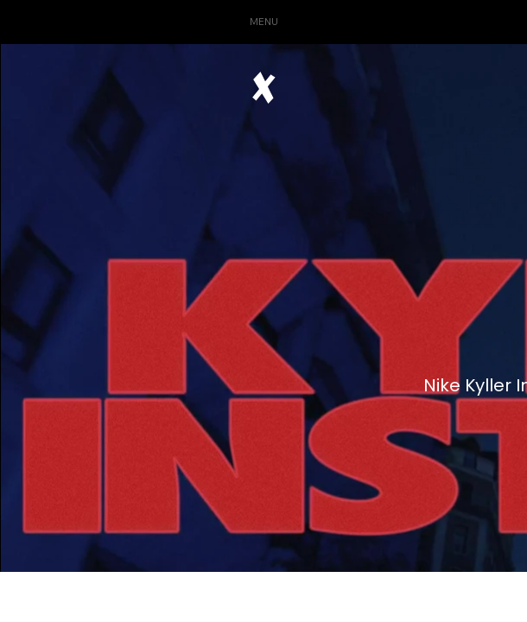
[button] (263, 22)
